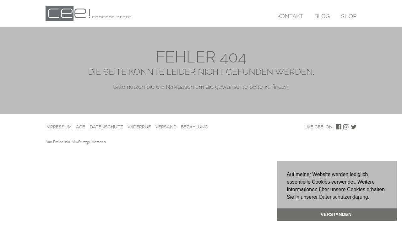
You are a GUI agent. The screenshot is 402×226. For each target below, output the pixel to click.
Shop (348, 16)
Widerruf (139, 126)
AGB (80, 126)
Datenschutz (106, 126)
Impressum (59, 126)
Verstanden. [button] (337, 214)
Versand (166, 126)
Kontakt (290, 16)
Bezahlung (194, 126)
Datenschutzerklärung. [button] (344, 197)
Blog (322, 16)
